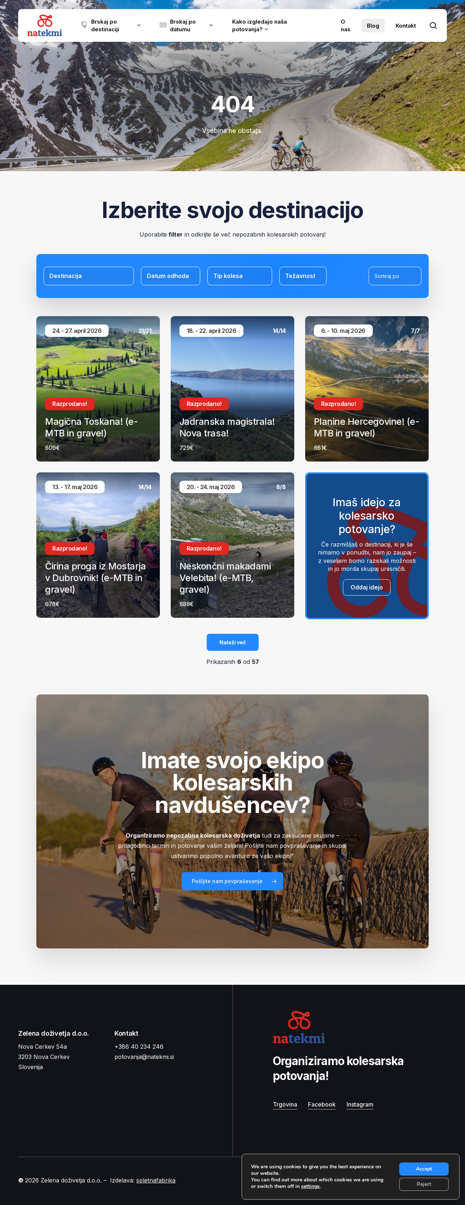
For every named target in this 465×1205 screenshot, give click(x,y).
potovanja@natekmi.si (144, 1056)
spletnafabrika (155, 1180)
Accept (424, 1168)
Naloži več (232, 642)
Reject (424, 1184)
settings (310, 1186)
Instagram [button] (360, 1104)
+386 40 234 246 (138, 1046)
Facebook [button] (322, 1104)
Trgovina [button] (285, 1104)
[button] (232, 881)
